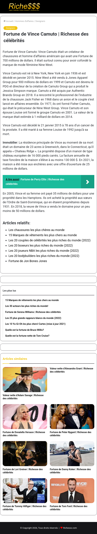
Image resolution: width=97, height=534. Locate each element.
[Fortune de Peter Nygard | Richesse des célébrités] (72, 416)
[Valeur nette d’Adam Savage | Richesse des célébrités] (25, 379)
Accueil (8, 21)
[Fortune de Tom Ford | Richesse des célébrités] (72, 490)
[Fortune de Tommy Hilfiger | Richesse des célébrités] (25, 490)
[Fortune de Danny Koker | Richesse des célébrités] (72, 453)
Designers (40, 21)
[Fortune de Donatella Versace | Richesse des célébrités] (25, 416)
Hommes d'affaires (24, 21)
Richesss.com (70, 528)
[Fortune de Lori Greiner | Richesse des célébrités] (25, 453)
